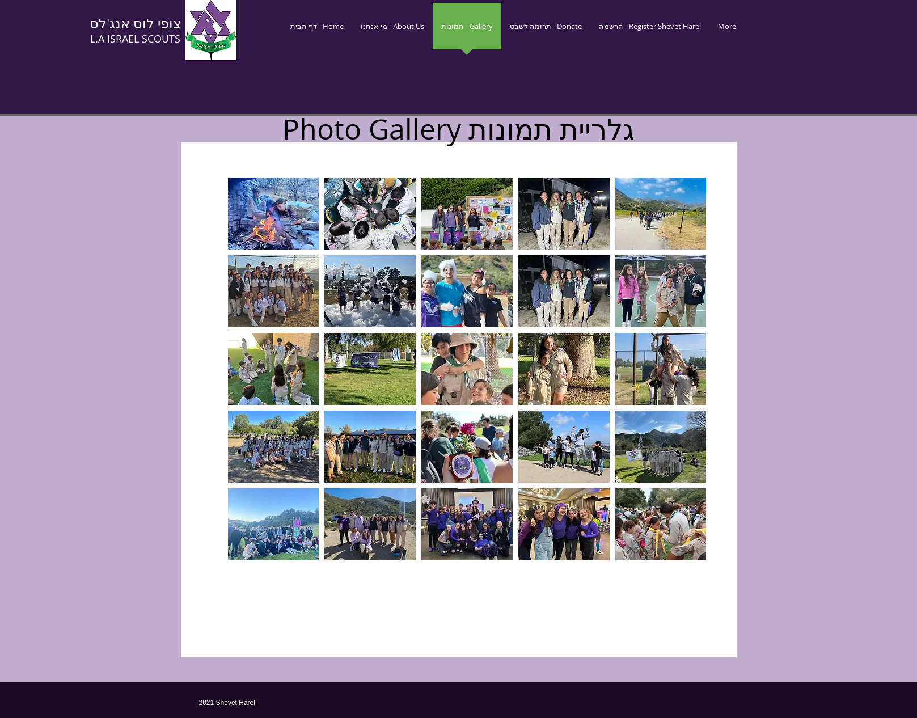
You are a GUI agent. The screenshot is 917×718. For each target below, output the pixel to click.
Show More (467, 570)
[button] (273, 214)
